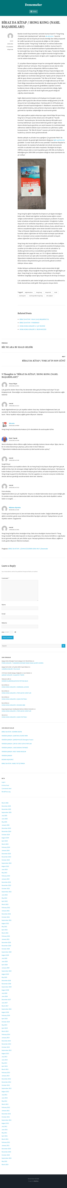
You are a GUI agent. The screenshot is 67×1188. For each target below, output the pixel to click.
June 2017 (5, 1003)
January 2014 (5, 1037)
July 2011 (4, 1126)
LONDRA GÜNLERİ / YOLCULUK (11, 669)
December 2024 (6, 828)
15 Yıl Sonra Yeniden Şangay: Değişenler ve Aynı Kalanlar (16, 673)
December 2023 (6, 853)
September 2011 (6, 1120)
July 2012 (4, 1095)
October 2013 (6, 1047)
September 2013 (6, 1050)
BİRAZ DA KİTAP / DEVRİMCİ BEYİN (12, 732)
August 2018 (5, 990)
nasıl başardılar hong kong (36, 296)
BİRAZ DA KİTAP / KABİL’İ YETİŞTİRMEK (13, 763)
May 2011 (4, 1133)
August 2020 (5, 955)
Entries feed (5, 785)
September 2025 (6, 812)
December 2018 (6, 980)
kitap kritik (48, 292)
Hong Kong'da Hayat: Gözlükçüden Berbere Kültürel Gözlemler (18, 709)
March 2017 (5, 1006)
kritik (55, 292)
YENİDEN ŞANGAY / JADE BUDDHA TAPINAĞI (15, 747)
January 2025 (5, 825)
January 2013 (5, 1076)
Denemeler (33, 5)
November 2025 (6, 809)
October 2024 (6, 834)
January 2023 (5, 879)
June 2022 (5, 895)
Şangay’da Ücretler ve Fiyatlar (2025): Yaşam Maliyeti (15, 667)
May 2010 (4, 1161)
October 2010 (6, 1155)
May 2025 (4, 822)
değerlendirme (29, 292)
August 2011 (5, 1123)
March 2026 (5, 803)
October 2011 (6, 1117)
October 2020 (6, 949)
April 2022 (5, 901)
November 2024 (6, 831)
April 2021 (5, 930)
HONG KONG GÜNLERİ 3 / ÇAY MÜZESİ (32, 326)
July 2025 (4, 815)
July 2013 (4, 1056)
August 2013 (5, 1053)
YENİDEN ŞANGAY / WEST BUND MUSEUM (14, 751)
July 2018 (4, 993)
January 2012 (5, 1110)
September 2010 (6, 1158)
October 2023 (6, 860)
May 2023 (4, 873)
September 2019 (6, 971)
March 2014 (5, 1031)
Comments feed (6, 788)
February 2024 (6, 847)
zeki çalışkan (49, 296)
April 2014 (5, 1028)
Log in (3, 782)
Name (4, 605)
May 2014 (4, 1025)
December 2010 (6, 1148)
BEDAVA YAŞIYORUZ (7, 759)
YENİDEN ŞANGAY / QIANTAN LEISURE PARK (15, 736)
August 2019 (5, 974)
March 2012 (5, 1104)
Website (4, 623)
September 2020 (6, 952)
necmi (11, 41)
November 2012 (6, 1082)
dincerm (11, 423)
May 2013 (4, 1063)
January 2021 (5, 939)
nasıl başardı (22, 296)
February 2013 (6, 1072)
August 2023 (5, 866)
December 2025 (6, 806)
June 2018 (5, 996)
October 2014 (6, 1022)
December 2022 (6, 882)
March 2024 (5, 844)
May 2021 (4, 926)
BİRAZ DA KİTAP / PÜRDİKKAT (30, 323)
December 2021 (6, 914)
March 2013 (5, 1069)
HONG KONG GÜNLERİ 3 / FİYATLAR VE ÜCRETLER (16, 693)
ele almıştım (50, 36)
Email (3, 614)
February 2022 (6, 907)
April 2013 (5, 1066)
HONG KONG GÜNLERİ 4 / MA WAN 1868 (13, 705)
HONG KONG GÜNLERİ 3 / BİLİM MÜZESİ (33, 329)
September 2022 (6, 892)
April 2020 (5, 965)
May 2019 (4, 977)
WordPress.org (6, 792)
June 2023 (5, 869)
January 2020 (5, 968)
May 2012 (4, 1101)
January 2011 (5, 1145)
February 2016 (6, 1015)
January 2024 (5, 850)
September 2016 (6, 1009)
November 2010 (6, 1152)
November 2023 (6, 857)
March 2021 (5, 933)
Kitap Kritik (10, 49)
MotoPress (36, 1181)
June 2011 (5, 1129)
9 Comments (10, 46)
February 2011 (6, 1142)
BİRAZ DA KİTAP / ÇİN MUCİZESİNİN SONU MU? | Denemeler (28, 549)
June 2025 (5, 819)
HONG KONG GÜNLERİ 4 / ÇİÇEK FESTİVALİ (14, 699)
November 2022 (6, 885)
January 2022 (5, 911)
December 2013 (6, 1041)
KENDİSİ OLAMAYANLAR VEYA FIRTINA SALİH (15, 681)
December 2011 (6, 1114)
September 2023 (6, 863)
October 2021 (6, 917)
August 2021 (5, 923)
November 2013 (6, 1044)
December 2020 (6, 942)
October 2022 (6, 888)
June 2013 (5, 1060)
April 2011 (5, 1136)
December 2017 (6, 999)
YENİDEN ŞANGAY (7, 755)
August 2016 (5, 1012)
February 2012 (6, 1107)
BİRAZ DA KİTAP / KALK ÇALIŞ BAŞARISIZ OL (34, 319)
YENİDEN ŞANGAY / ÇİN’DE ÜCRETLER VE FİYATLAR (17, 744)
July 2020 (4, 958)
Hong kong (39, 292)
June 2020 (5, 961)
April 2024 (5, 841)
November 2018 (6, 984)
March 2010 (5, 1164)
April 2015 (5, 1018)
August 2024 (5, 838)
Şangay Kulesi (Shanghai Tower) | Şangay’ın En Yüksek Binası (17, 661)
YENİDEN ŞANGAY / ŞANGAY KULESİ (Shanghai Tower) (17, 740)
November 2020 (6, 945)
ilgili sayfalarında (59, 140)
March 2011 (5, 1139)
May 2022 (4, 898)
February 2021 (6, 936)
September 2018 (6, 987)
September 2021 (6, 920)
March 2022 (5, 904)
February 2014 (6, 1034)
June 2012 (5, 1098)
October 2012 (6, 1085)
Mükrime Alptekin (15, 507)
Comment (5, 578)
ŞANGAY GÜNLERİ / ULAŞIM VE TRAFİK (13, 675)
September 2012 (6, 1088)
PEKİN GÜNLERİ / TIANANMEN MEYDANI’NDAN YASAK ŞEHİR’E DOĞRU (22, 663)
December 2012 (6, 1079)
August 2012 (5, 1091)
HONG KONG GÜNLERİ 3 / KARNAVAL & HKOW (15, 687)
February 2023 (6, 876)
